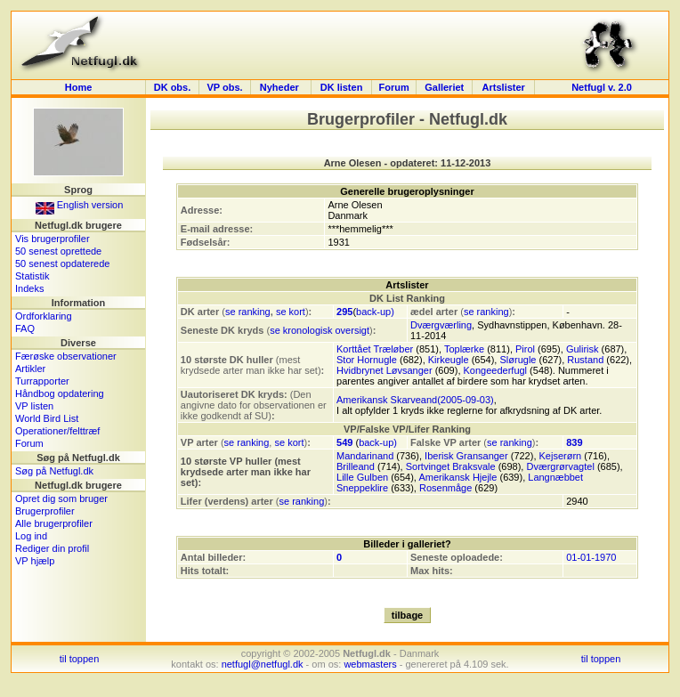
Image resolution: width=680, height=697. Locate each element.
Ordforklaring (43, 316)
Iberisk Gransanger (466, 455)
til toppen (80, 658)
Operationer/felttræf (57, 430)
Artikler (30, 368)
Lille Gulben (362, 477)
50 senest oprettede (58, 251)
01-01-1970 (591, 557)
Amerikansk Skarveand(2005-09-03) (415, 399)
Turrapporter (42, 381)
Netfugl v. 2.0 (601, 87)
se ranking (248, 311)
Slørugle (517, 359)
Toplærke (464, 349)
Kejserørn (560, 455)
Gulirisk (582, 349)
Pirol (525, 349)
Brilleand (355, 466)
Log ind (31, 536)
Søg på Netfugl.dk (54, 471)
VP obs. (224, 87)
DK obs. (172, 87)
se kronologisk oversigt (319, 330)
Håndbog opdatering (59, 393)
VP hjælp (34, 560)
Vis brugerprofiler (52, 238)
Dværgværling (441, 325)
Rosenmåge (445, 487)
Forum (394, 87)
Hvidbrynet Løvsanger (384, 370)
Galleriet (444, 87)
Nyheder (281, 87)
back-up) (375, 311)
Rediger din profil (52, 548)
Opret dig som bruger (61, 498)
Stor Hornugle (366, 359)
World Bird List (46, 418)
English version (80, 204)
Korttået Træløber (374, 349)
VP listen (34, 406)
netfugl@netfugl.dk (263, 664)
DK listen (341, 87)
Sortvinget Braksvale (451, 466)
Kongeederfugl (496, 370)
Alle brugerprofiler (54, 523)
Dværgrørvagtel (560, 466)
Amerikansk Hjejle (457, 477)
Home (79, 87)
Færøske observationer (66, 356)
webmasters (370, 664)
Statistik (32, 276)
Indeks (29, 288)
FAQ (25, 328)
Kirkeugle (448, 359)
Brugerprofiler (45, 511)
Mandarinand (364, 455)
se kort (290, 311)
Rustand (585, 359)
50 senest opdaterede (62, 263)
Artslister (503, 87)
